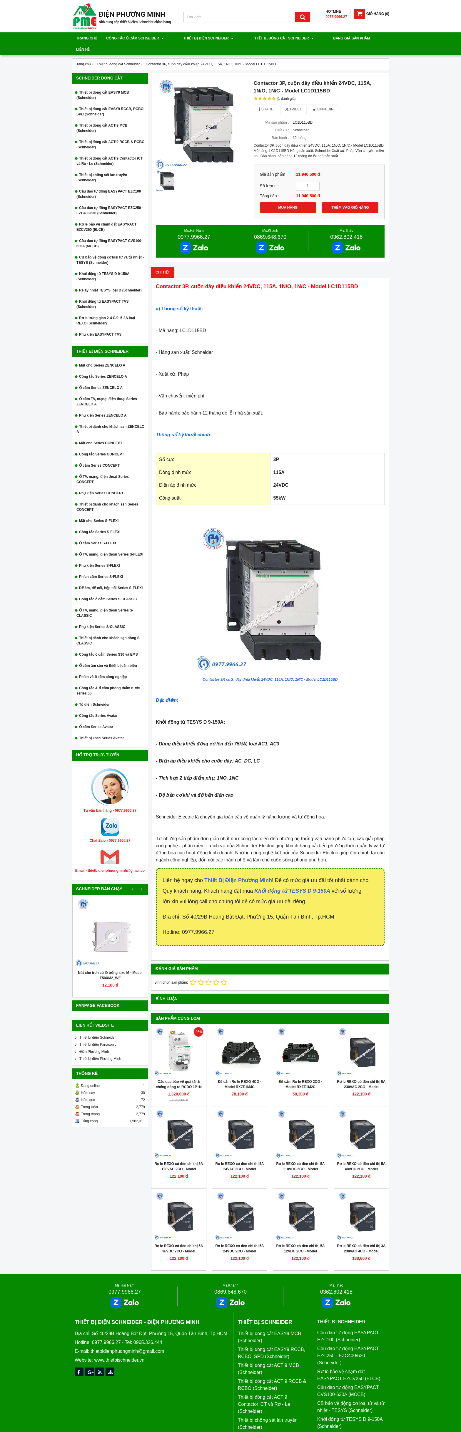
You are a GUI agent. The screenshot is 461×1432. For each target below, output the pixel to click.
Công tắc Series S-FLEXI (99, 521)
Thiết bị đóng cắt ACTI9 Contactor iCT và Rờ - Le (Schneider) (109, 150)
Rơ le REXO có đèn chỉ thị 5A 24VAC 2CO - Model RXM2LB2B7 (239, 1158)
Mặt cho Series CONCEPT (100, 432)
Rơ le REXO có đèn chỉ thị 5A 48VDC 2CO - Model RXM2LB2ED (361, 1158)
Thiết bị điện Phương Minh (100, 1047)
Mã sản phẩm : (277, 111)
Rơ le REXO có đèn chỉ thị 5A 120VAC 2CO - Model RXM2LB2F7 (178, 1158)
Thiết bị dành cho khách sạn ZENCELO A (110, 418)
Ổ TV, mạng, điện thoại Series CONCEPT (102, 468)
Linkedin (323, 98)
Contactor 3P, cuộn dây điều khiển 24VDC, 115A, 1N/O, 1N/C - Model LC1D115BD (270, 668)
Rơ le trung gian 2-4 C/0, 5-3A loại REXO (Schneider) (105, 309)
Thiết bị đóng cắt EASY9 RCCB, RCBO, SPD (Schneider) (110, 100)
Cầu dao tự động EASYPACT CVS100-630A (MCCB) (109, 232)
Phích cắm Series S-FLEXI (101, 565)
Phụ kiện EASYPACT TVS (100, 323)
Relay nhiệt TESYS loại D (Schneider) (110, 279)
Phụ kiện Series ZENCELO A (103, 404)
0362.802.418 (346, 226)
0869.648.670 (270, 226)
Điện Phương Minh (94, 1040)
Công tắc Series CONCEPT (101, 443)
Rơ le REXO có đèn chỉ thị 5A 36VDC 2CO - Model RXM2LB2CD (178, 1240)
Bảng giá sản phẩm (320, 38)
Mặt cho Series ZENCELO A (102, 354)
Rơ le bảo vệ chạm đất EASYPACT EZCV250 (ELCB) (106, 216)
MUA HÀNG (288, 196)
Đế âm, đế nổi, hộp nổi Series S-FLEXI (111, 577)
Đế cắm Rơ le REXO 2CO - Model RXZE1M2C (300, 1073)
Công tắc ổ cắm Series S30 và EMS (108, 643)
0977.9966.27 (194, 226)
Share (266, 98)
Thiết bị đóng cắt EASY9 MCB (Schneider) (102, 84)
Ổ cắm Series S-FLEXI (97, 532)
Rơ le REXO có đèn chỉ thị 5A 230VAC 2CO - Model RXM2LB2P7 (361, 1075)
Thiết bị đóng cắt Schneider (262, 38)
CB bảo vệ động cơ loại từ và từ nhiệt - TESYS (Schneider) (110, 248)
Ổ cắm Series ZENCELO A (101, 376)
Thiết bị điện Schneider (198, 38)
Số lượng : (269, 175)
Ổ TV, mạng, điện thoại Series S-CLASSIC (104, 601)
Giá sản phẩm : (274, 163)
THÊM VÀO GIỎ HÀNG (350, 196)
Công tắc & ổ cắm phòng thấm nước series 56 (108, 679)
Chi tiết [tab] (163, 261)
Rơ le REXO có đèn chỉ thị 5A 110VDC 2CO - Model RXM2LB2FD (300, 1158)
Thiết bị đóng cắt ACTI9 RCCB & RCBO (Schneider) (110, 133)
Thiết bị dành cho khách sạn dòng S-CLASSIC (108, 629)
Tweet (293, 98)
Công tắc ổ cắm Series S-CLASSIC (108, 588)
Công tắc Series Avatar (98, 704)
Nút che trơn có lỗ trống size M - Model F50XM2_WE (110, 964)
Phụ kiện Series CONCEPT (101, 482)
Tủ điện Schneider (94, 693)
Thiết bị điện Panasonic (97, 1033)
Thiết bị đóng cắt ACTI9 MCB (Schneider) (102, 117)
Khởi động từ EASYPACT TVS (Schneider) (102, 293)
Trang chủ (86, 38)
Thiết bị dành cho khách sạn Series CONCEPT (107, 495)
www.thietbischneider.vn (119, 1348)
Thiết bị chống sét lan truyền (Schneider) (101, 166)
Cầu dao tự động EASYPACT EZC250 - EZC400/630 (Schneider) (109, 199)
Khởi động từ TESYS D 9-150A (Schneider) (102, 265)
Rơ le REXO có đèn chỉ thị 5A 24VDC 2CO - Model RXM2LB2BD (239, 1240)
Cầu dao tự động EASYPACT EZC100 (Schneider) (108, 183)
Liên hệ (354, 38)
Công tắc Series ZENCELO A (103, 365)
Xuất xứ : (281, 119)
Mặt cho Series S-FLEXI (98, 510)
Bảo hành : (280, 127)
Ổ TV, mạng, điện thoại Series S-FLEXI (111, 543)
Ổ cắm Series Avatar (96, 716)
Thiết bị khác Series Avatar (101, 727)
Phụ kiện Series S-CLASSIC (102, 616)
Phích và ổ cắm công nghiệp (103, 666)
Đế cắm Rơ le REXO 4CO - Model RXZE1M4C (239, 1073)
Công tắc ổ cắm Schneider (135, 38)
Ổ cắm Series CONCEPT (99, 454)
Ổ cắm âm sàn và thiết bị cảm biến (108, 654)
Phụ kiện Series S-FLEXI (99, 554)
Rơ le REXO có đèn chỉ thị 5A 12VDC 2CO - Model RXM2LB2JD (300, 1240)
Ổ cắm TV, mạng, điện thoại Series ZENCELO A (106, 390)
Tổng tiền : (269, 185)
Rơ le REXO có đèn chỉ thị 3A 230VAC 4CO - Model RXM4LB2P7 (361, 1240)
